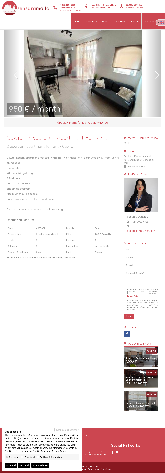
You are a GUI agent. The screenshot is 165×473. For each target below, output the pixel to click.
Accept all (11, 465)
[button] (12, 72)
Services (120, 21)
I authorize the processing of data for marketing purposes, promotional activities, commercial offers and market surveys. (141, 305)
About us (106, 21)
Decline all (24, 465)
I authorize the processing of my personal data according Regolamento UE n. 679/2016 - (141, 292)
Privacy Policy (133, 296)
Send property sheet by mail (139, 161)
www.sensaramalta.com (96, 454)
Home (77, 21)
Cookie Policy (40, 451)
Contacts (134, 21)
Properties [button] (91, 21)
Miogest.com (106, 469)
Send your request (153, 21)
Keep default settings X (67, 430)
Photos (130, 143)
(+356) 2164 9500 (67, 5)
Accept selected (40, 465)
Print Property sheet (137, 156)
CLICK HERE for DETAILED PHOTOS (82, 123)
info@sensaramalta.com (70, 10)
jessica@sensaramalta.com (141, 231)
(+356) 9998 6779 (67, 8)
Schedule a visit (134, 166)
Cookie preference (14, 451)
